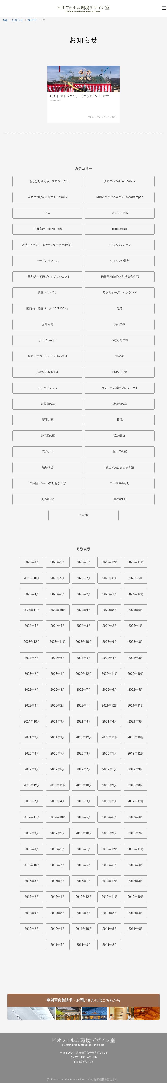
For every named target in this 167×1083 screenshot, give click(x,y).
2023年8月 (135, 641)
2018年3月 (83, 801)
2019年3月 (135, 769)
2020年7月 (57, 753)
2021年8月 (83, 721)
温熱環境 (47, 467)
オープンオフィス (47, 260)
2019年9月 (32, 769)
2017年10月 (58, 817)
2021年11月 (135, 705)
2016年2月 (57, 849)
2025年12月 (110, 562)
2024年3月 (83, 626)
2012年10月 (135, 897)
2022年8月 (57, 689)
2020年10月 (135, 737)
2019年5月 (109, 769)
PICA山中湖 (119, 372)
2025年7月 (83, 578)
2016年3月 (32, 849)
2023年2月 (32, 673)
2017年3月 (32, 833)
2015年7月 (57, 865)
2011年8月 (109, 929)
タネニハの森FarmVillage (120, 181)
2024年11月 (32, 610)
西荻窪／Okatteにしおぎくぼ (47, 483)
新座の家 (47, 419)
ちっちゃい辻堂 (120, 260)
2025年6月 (109, 578)
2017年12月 (135, 801)
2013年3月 (135, 881)
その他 (84, 515)
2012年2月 (32, 929)
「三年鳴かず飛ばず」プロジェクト (47, 276)
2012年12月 (83, 897)
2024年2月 (109, 626)
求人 (47, 213)
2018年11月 (58, 785)
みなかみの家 (119, 340)
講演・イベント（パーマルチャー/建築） (48, 244)
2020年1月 (109, 753)
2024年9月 (83, 610)
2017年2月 (57, 833)
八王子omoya (47, 340)
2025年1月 (109, 594)
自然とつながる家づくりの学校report (119, 197)
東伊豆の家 (48, 435)
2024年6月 (135, 610)
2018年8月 (135, 785)
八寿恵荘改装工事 (47, 372)
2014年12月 (110, 881)
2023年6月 (57, 658)
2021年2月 (32, 737)
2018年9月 (109, 785)
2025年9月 (57, 578)
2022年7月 (83, 689)
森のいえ (47, 451)
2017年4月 (135, 817)
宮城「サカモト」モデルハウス (47, 356)
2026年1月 (83, 562)
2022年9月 (32, 689)
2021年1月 (57, 737)
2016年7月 (135, 833)
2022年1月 (83, 705)
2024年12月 (135, 594)
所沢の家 (119, 324)
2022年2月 (57, 705)
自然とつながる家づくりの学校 (47, 197)
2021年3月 (135, 721)
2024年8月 (109, 610)
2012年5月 (109, 913)
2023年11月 (58, 641)
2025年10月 (32, 578)
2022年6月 (109, 689)
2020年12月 (83, 737)
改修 (120, 308)
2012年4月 (135, 913)
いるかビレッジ (48, 387)
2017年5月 (109, 817)
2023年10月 (83, 641)
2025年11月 (135, 562)
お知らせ (113, 125)
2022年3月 (32, 705)
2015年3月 (32, 881)
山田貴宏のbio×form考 (47, 228)
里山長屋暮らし (120, 483)
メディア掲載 (119, 213)
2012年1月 (57, 929)
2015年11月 (135, 849)
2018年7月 (32, 801)
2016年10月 (83, 833)
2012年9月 (32, 913)
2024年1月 (135, 626)
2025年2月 (83, 594)
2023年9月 (109, 641)
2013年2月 (32, 897)
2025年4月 (32, 594)
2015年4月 (135, 865)
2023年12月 (32, 641)
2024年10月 (58, 610)
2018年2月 (109, 801)
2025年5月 (135, 578)
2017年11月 (32, 817)
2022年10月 (135, 673)
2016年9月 (109, 833)
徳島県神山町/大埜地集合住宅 (120, 276)
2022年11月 (110, 673)
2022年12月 (83, 673)
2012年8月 (57, 913)
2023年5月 (83, 658)
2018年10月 (83, 785)
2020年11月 (110, 737)
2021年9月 (57, 721)
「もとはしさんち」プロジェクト (48, 181)
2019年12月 (135, 753)
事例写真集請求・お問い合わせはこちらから (83, 1000)
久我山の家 (48, 403)
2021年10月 (32, 721)
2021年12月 (110, 705)
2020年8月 (32, 753)
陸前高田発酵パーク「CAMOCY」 (47, 308)
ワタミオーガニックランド (98, 125)
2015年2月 (57, 881)
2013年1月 (57, 897)
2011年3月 (83, 944)
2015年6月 (83, 865)
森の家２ (119, 435)
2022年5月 (135, 689)
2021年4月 (109, 721)
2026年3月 (32, 562)
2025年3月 (57, 594)
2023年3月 (135, 658)
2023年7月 (32, 658)
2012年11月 (110, 897)
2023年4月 (109, 658)
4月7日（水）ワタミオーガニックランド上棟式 (79, 104)
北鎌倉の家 (120, 403)
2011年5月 (57, 944)
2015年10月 (32, 865)
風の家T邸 (119, 499)
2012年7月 (83, 913)
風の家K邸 (47, 499)
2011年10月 (83, 929)
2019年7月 (83, 769)
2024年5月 (32, 626)
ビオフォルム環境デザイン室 (83, 8)
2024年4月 (57, 626)
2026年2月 (57, 562)
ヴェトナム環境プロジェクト (119, 387)
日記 (120, 419)
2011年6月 (135, 929)
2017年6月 (83, 817)
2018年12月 (32, 785)
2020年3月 (83, 753)
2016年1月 (83, 849)
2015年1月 (83, 881)
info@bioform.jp (83, 1061)
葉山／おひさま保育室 (120, 467)
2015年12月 (110, 849)
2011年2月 (109, 944)
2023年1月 (57, 673)
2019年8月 (57, 769)
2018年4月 (57, 801)
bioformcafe (119, 228)
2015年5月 (109, 865)
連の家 (119, 356)
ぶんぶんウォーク (120, 244)
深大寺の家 (120, 451)
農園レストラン (48, 292)
